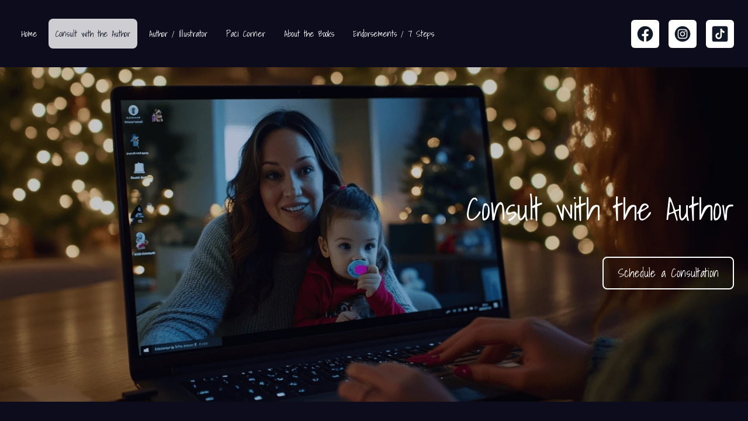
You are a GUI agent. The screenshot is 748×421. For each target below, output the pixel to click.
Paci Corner (245, 33)
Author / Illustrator (178, 33)
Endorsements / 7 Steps (393, 33)
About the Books (309, 33)
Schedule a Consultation (668, 273)
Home (29, 33)
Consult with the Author (93, 33)
